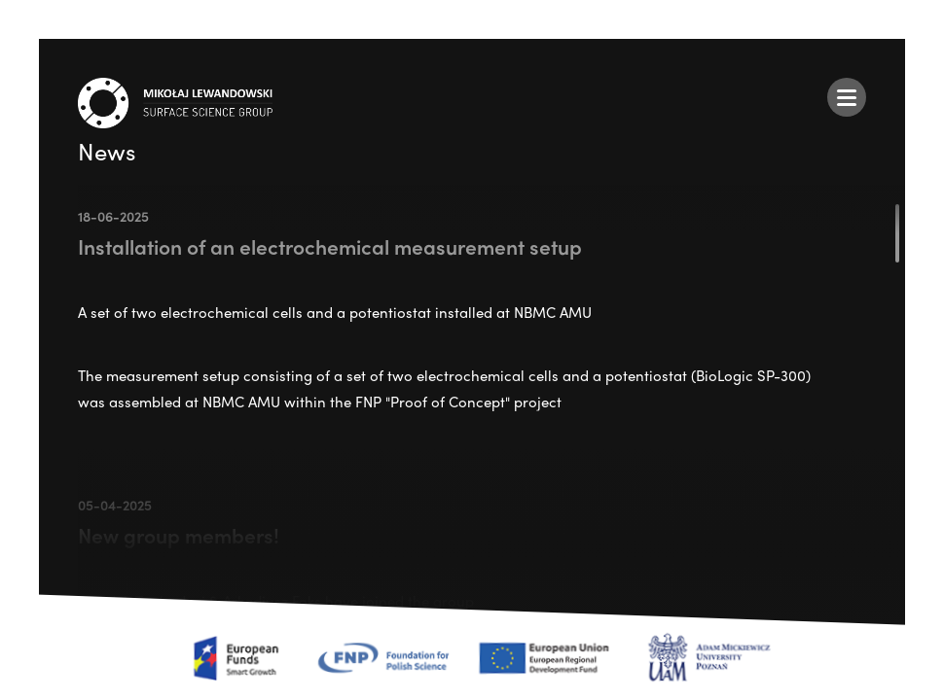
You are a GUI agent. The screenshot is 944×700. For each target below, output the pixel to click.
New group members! (178, 534)
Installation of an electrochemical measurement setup (330, 246)
